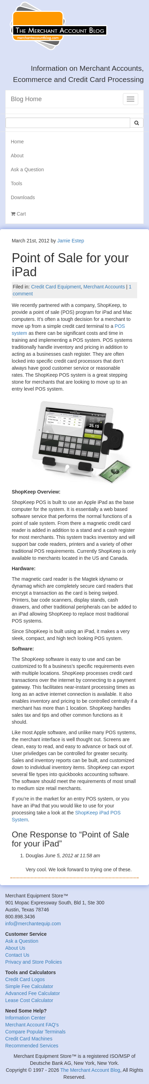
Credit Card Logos (25, 979)
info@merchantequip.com (33, 923)
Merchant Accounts (104, 286)
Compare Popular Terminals (35, 1031)
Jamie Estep (70, 240)
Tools (16, 183)
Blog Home (26, 99)
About (17, 155)
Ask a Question (27, 169)
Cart (18, 214)
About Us (15, 948)
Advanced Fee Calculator (32, 993)
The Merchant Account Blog (90, 1070)
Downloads (23, 197)
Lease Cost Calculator (29, 1000)
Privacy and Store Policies (33, 962)
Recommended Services (31, 1045)
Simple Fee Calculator (29, 986)
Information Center (25, 1018)
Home (17, 141)
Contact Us (17, 955)
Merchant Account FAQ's (32, 1024)
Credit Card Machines (28, 1038)
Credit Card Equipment (55, 286)
